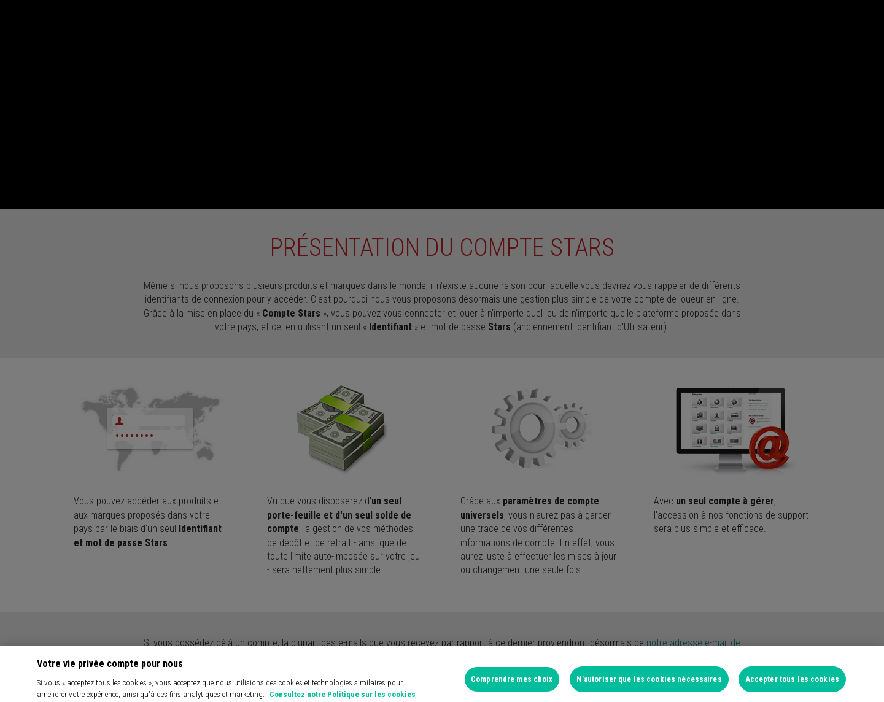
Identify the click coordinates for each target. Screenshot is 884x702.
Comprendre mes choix (512, 683)
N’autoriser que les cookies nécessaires (649, 683)
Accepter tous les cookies (792, 683)
